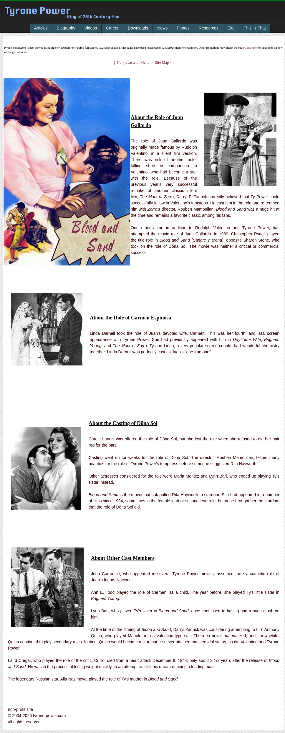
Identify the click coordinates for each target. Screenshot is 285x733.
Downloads (138, 28)
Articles (41, 28)
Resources (208, 28)
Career (112, 28)
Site (231, 28)
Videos (90, 28)
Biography (66, 28)
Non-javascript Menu (133, 62)
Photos (183, 28)
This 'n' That (255, 28)
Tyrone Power (63, 16)
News (162, 28)
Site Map (160, 62)
